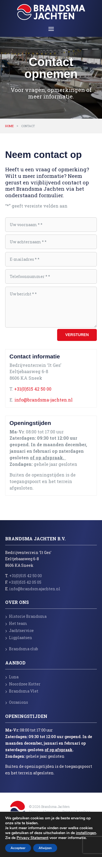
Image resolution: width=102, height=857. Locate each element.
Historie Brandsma (26, 616)
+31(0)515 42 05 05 (25, 582)
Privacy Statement (32, 837)
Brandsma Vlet (21, 691)
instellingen (86, 833)
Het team (16, 623)
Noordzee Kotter (23, 684)
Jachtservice (19, 630)
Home (9, 126)
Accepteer (18, 848)
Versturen (77, 334)
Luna (11, 676)
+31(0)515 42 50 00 (32, 389)
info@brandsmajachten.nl (34, 588)
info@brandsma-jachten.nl (43, 400)
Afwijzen (45, 848)
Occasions (16, 702)
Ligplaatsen (18, 637)
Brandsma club (21, 648)
